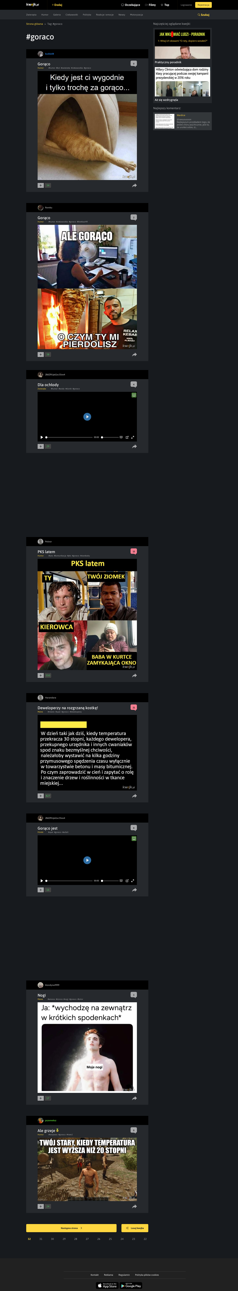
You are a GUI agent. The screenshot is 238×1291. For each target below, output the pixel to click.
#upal (58, 712)
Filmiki (40, 832)
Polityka (87, 14)
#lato (51, 556)
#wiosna (51, 999)
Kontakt (95, 1275)
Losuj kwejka (135, 1228)
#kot (58, 68)
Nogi (42, 995)
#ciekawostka (77, 68)
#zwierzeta (65, 68)
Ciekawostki (72, 14)
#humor (52, 68)
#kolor (80, 999)
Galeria (57, 14)
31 (40, 1238)
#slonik (68, 389)
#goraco (87, 68)
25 (110, 1238)
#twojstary (53, 1134)
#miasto (51, 712)
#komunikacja (60, 556)
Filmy (152, 5)
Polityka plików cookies (147, 1275)
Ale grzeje (48, 1130)
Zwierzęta (31, 14)
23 (133, 1238)
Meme (40, 712)
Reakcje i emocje (105, 14)
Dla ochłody (48, 385)
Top (166, 5)
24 (122, 1238)
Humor (44, 14)
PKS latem (46, 552)
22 (145, 1238)
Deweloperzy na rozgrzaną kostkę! (68, 708)
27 (87, 1238)
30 (52, 1238)
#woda (61, 389)
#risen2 (70, 1134)
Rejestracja (203, 5)
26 (98, 1238)
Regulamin (124, 1275)
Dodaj (58, 5)
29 (64, 1238)
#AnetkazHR (82, 222)
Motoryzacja (136, 14)
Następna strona (71, 1228)
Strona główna (34, 23)
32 (29, 1238)
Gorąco (44, 64)
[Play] (41, 437)
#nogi (65, 999)
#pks (69, 556)
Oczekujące (132, 5)
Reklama (108, 1275)
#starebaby (85, 556)
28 (75, 1238)
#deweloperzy (76, 712)
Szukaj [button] (205, 14)
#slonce (59, 999)
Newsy (122, 14)
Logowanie (186, 5)
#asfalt (65, 832)
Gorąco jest (47, 828)
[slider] (69, 437)
